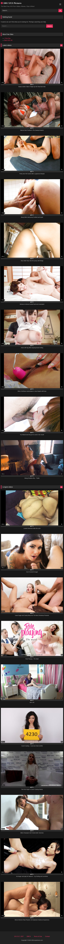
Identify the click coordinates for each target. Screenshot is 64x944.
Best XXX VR (8, 40)
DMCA (29, 936)
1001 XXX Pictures (11, 3)
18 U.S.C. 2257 (19, 936)
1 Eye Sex (7, 38)
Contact (47, 936)
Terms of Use (38, 936)
